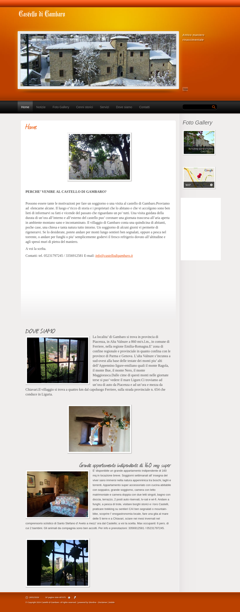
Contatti (144, 107)
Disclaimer (102, 602)
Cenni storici (84, 107)
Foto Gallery (61, 107)
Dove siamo (124, 107)
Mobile (112, 602)
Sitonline (92, 602)
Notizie (41, 107)
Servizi (104, 107)
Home (25, 107)
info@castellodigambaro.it (114, 255)
